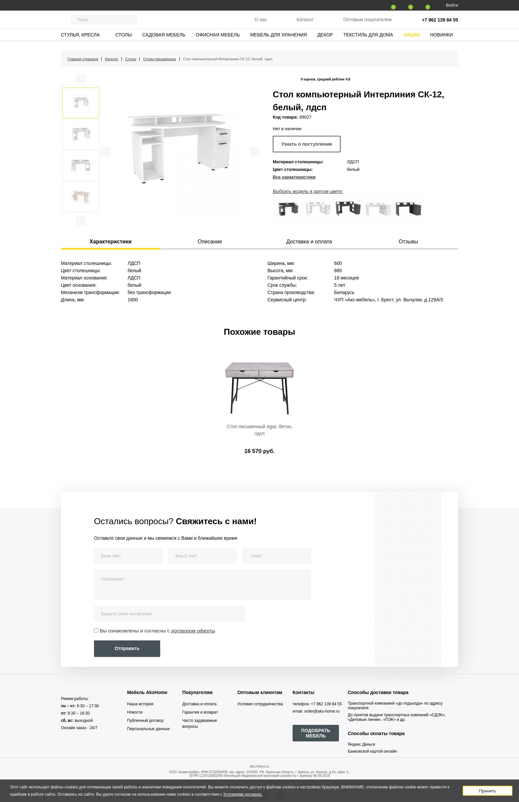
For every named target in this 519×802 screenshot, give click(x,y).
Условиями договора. (243, 794)
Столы (123, 41)
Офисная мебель (218, 41)
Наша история (140, 704)
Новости (134, 712)
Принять (487, 790)
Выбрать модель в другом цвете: (308, 191)
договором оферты (193, 630)
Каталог (305, 22)
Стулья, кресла (80, 41)
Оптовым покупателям (367, 22)
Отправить (127, 648)
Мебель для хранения (278, 41)
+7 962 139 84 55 (440, 23)
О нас (261, 22)
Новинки (441, 41)
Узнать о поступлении (306, 144)
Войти (452, 5)
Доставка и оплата (199, 704)
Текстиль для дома (368, 41)
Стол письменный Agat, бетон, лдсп (259, 430)
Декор (325, 41)
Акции (411, 41)
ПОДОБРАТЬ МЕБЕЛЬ (315, 733)
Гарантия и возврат (200, 712)
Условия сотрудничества (260, 704)
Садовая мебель (163, 41)
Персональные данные (148, 729)
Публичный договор (145, 720)
